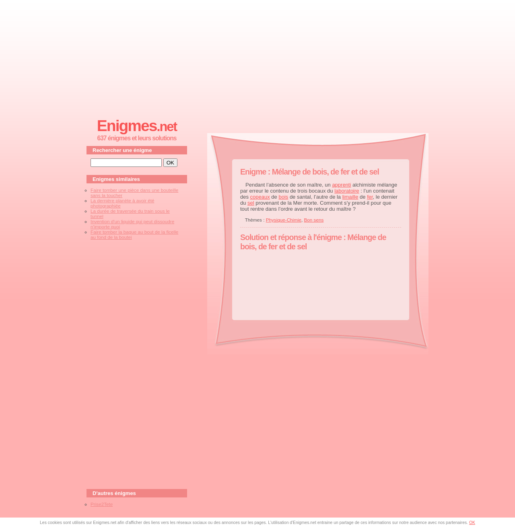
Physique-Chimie (283, 219)
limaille (350, 197)
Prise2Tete (102, 504)
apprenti (341, 185)
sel (250, 203)
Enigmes (137, 125)
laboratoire (346, 191)
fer (370, 197)
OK (472, 522)
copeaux (260, 197)
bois (283, 197)
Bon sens (314, 219)
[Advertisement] (257, 56)
